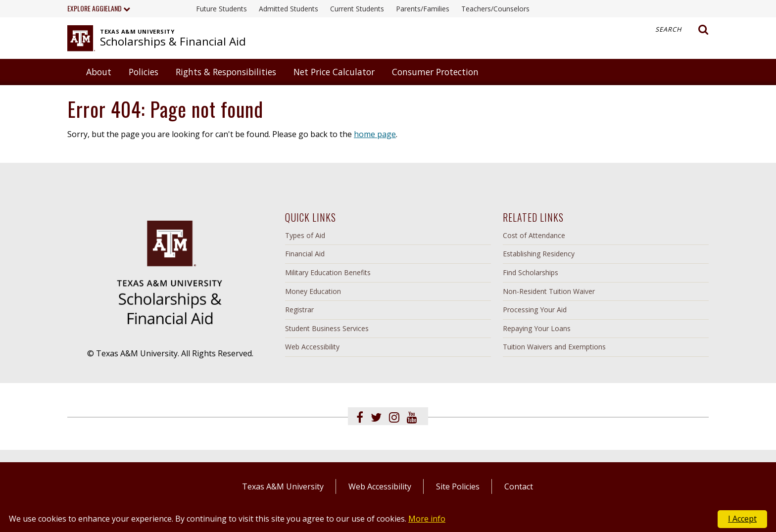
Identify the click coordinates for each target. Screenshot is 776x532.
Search (682, 29)
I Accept (742, 518)
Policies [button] (143, 72)
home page (375, 134)
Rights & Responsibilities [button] (226, 72)
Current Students (357, 8)
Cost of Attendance (534, 235)
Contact (518, 486)
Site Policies (458, 486)
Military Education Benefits (328, 272)
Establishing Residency (539, 253)
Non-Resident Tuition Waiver (549, 291)
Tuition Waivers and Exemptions (554, 346)
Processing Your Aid (535, 309)
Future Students (221, 8)
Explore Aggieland (98, 8)
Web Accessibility (312, 346)
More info (426, 518)
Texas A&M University (283, 486)
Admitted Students (288, 8)
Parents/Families (422, 8)
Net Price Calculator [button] (334, 72)
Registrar (299, 309)
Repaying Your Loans (537, 328)
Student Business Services (327, 328)
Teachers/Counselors (495, 8)
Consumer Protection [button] (435, 72)
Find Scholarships (530, 272)
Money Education (313, 291)
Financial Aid (305, 253)
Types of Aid (305, 235)
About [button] (98, 72)
